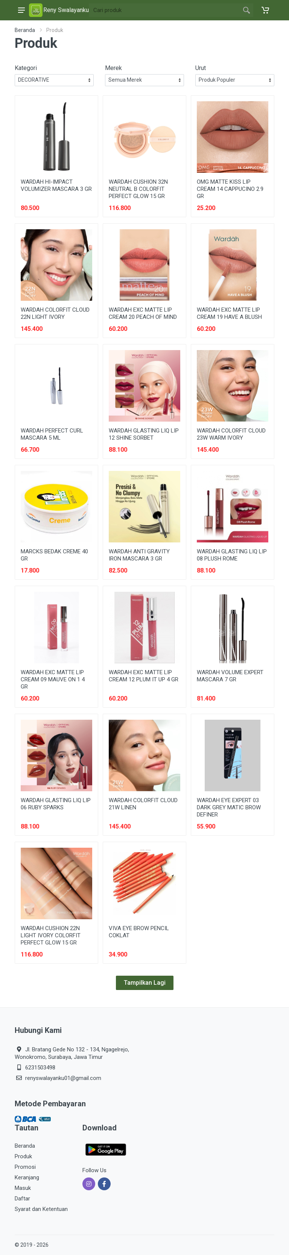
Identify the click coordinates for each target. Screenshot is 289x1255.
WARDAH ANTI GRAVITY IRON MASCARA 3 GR (139, 555)
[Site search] (164, 10)
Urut (200, 68)
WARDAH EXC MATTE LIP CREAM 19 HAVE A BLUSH (229, 313)
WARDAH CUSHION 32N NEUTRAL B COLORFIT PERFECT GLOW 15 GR (138, 189)
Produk (23, 1156)
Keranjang (27, 1177)
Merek (113, 68)
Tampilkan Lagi (145, 982)
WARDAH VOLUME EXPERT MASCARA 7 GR (230, 676)
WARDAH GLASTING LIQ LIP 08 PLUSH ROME (232, 555)
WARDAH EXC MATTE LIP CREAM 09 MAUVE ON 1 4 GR (53, 679)
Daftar (22, 1198)
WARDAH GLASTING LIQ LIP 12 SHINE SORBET (144, 434)
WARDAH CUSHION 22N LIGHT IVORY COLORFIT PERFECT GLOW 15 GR (51, 935)
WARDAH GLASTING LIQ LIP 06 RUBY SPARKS (56, 804)
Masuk (23, 1188)
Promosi (25, 1167)
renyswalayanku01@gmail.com (63, 1078)
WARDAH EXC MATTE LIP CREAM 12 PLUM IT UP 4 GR (143, 676)
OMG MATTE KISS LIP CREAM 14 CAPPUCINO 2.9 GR (230, 189)
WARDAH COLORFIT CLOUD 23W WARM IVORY (231, 434)
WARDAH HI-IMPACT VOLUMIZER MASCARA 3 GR (56, 185)
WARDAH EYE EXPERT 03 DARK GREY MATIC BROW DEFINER (229, 807)
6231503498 (40, 1067)
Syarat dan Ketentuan (41, 1209)
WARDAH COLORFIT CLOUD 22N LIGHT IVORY (55, 313)
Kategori (26, 68)
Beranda (25, 30)
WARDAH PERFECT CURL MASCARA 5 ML (52, 434)
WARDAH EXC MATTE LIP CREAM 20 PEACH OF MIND (143, 313)
